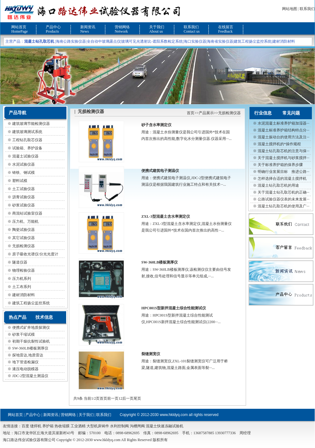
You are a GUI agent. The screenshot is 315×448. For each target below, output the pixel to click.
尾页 (137, 398)
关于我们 (156, 27)
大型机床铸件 (98, 426)
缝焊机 (35, 426)
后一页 (128, 398)
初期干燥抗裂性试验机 (31, 341)
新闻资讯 (87, 27)
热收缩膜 (62, 426)
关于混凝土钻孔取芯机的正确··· (283, 192)
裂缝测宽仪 (150, 354)
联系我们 (307, 9)
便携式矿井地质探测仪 (31, 327)
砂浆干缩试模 (23, 334)
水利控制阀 (119, 426)
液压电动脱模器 (25, 369)
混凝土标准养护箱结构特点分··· (283, 130)
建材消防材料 (283, 41)
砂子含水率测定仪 (156, 125)
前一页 (112, 398)
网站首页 (18, 27)
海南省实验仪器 (220, 41)
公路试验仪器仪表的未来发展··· (283, 199)
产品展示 (206, 113)
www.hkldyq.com (174, 415)
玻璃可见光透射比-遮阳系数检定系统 (152, 41)
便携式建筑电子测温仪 (160, 170)
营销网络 (122, 27)
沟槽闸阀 (137, 426)
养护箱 (48, 426)
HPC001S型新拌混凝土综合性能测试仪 (173, 308)
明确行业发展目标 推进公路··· (283, 171)
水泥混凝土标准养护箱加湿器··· (283, 123)
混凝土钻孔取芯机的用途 (278, 185)
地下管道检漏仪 (25, 362)
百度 (25, 426)
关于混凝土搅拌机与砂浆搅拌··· (283, 158)
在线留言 (225, 27)
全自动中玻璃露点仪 (104, 41)
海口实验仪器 (195, 41)
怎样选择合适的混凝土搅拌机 (282, 178)
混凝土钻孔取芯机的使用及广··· (283, 206)
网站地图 (289, 9)
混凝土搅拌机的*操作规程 (279, 144)
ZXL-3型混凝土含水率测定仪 (165, 216)
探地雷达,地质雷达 (27, 355)
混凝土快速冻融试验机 (164, 426)
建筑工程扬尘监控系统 (252, 41)
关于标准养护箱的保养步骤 (280, 165)
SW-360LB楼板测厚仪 (30, 348)
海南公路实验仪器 (71, 41)
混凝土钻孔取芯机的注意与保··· (283, 151)
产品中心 (53, 27)
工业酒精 (78, 426)
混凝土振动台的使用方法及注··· (283, 137)
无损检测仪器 (229, 113)
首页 (190, 113)
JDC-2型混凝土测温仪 (30, 376)
